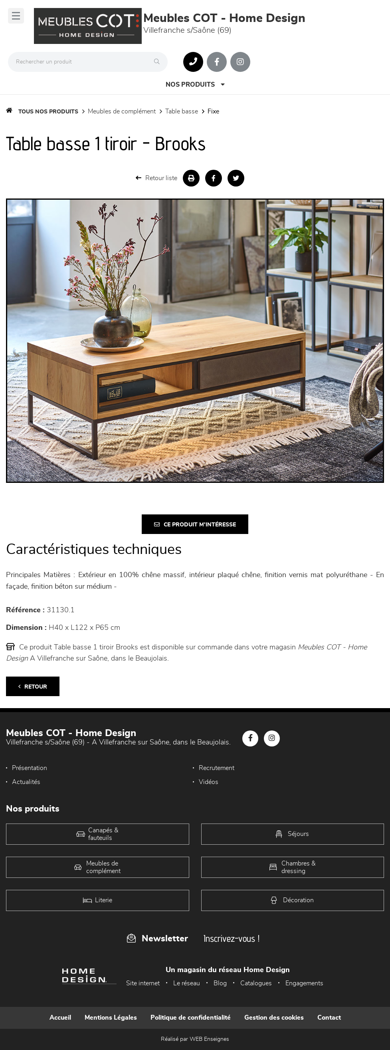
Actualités (26, 782)
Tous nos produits (48, 112)
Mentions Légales (111, 1017)
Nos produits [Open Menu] (195, 84)
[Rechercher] (159, 62)
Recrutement (216, 768)
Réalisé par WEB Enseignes (195, 1039)
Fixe (213, 111)
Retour (32, 687)
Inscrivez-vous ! (231, 938)
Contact (329, 1017)
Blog (220, 983)
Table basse (181, 111)
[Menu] (16, 16)
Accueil (60, 1017)
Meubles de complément (122, 111)
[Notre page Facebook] (217, 62)
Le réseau (186, 983)
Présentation (29, 768)
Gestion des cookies (274, 1017)
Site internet (143, 983)
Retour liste (156, 178)
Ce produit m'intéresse (195, 525)
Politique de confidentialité (190, 1017)
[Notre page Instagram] (240, 62)
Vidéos (208, 782)
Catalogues (256, 983)
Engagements (304, 983)
